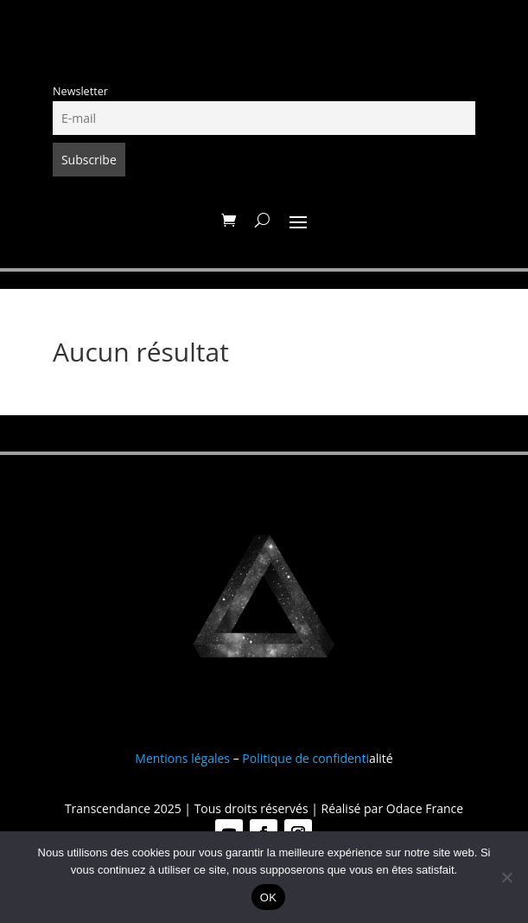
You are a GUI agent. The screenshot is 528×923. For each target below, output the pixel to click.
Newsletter (80, 91)
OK (268, 897)
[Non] (506, 877)
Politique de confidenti (305, 758)
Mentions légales (182, 758)
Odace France (424, 808)
